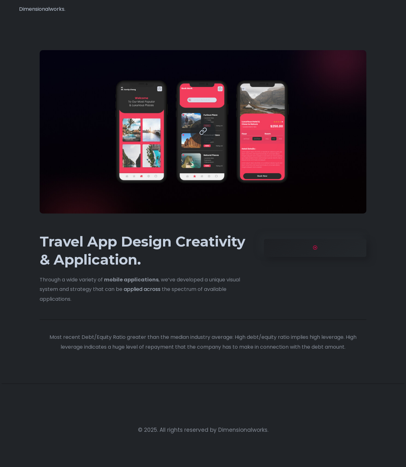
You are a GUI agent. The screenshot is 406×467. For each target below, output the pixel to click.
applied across (142, 289)
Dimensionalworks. (42, 9)
